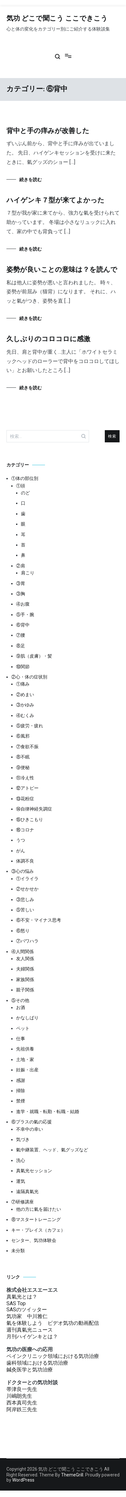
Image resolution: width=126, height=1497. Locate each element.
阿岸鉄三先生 (21, 1409)
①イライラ (27, 878)
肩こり (27, 572)
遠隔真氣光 (27, 1191)
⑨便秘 (23, 767)
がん (20, 850)
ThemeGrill (72, 1474)
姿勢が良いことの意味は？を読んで (61, 269)
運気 (20, 1181)
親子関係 (25, 989)
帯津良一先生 (21, 1389)
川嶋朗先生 (19, 1396)
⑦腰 (20, 635)
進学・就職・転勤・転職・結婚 (47, 1111)
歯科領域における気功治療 (37, 1363)
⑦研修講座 (22, 1201)
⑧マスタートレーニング (36, 1219)
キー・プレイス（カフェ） (38, 1230)
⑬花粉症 (25, 798)
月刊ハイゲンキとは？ (32, 1336)
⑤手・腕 (25, 614)
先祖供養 (25, 1048)
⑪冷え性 (25, 777)
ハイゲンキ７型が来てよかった (55, 200)
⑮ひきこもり (29, 819)
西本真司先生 (21, 1403)
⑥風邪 (23, 736)
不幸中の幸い (29, 1129)
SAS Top (16, 1303)
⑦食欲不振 (27, 746)
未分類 (18, 1250)
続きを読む (30, 179)
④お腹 (23, 604)
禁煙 (20, 1100)
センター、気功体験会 (33, 1240)
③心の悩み (22, 871)
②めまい (25, 694)
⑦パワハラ (27, 940)
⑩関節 (23, 666)
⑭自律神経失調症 (34, 808)
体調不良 (25, 861)
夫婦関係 (25, 968)
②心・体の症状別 (29, 676)
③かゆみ (25, 704)
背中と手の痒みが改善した (47, 131)
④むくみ (25, 715)
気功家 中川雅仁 (27, 1316)
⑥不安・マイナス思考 (38, 920)
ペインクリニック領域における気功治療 (52, 1356)
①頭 (20, 485)
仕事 (20, 1038)
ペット (23, 1028)
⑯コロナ (25, 829)
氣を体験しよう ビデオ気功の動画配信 (52, 1323)
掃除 (20, 1090)
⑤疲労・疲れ (29, 725)
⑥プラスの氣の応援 (31, 1121)
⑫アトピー (27, 788)
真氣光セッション (34, 1170)
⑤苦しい (25, 909)
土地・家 (25, 1059)
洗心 (20, 1160)
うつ (20, 840)
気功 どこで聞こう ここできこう (57, 18)
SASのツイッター (26, 1310)
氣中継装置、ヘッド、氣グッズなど (52, 1149)
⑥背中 (23, 624)
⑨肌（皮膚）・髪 (34, 656)
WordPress (23, 1480)
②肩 (20, 565)
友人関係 (25, 958)
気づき (23, 1139)
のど (25, 492)
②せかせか (27, 888)
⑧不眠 (23, 756)
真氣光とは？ (21, 1297)
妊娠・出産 (27, 1069)
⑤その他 (20, 1000)
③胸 (20, 593)
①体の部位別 (24, 478)
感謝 (20, 1080)
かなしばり (27, 1017)
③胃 (20, 583)
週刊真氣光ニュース (29, 1330)
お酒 (20, 1007)
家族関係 (25, 979)
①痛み (23, 683)
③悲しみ (25, 899)
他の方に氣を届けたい (38, 1209)
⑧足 (20, 645)
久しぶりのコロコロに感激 (48, 339)
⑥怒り (23, 930)
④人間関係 (22, 951)
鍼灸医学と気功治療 (29, 1370)
